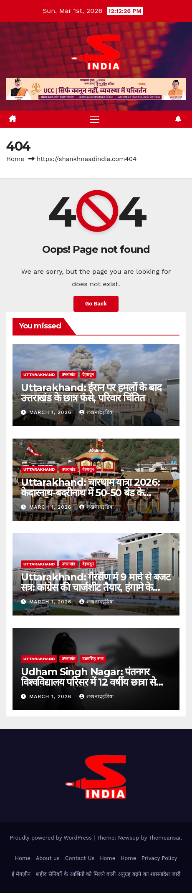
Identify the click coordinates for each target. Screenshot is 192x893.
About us (48, 858)
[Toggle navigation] (95, 119)
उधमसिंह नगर (93, 658)
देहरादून (88, 374)
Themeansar (165, 838)
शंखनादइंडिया (96, 412)
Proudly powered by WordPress (51, 838)
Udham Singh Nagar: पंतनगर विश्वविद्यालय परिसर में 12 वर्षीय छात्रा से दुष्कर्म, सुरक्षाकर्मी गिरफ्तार (88, 682)
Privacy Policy (159, 858)
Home (15, 159)
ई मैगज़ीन (21, 874)
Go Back (96, 303)
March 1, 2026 (51, 412)
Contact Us (80, 858)
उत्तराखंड (68, 374)
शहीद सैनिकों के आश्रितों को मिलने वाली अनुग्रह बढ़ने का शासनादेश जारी (108, 874)
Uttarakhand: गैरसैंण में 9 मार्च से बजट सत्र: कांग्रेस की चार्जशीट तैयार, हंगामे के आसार (95, 587)
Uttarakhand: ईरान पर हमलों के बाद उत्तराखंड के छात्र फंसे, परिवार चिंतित (91, 392)
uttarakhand (39, 374)
